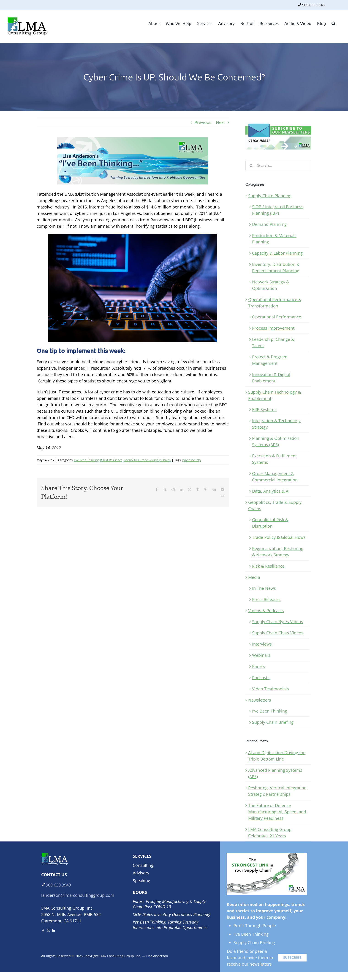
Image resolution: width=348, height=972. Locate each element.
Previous (203, 122)
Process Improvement (273, 328)
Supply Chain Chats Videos (277, 633)
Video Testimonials (270, 689)
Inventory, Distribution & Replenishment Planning (275, 267)
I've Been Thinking (86, 460)
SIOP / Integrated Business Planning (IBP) (277, 210)
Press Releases (266, 599)
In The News (264, 588)
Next (220, 122)
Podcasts (260, 677)
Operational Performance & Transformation (274, 303)
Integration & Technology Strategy (276, 424)
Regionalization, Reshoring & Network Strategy (277, 552)
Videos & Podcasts (266, 610)
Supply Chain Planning (269, 195)
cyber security (191, 460)
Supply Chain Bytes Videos (277, 621)
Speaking (141, 880)
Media (254, 577)
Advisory (141, 873)
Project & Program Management (270, 360)
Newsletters (259, 700)
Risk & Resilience (111, 460)
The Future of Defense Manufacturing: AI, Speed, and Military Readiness (277, 812)
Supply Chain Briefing (273, 722)
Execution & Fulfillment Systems (274, 459)
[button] (333, 23)
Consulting (143, 865)
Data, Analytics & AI (270, 491)
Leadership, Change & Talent (273, 342)
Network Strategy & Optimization (270, 285)
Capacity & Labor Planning (277, 253)
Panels (258, 666)
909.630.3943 (313, 5)
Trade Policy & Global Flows (279, 537)
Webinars (261, 655)
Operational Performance (276, 317)
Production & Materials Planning (274, 239)
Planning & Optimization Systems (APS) (275, 441)
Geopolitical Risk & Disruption (270, 523)
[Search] (251, 165)
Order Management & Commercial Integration (275, 477)
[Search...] (278, 165)
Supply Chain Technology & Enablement (274, 395)
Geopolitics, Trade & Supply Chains (147, 460)
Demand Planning (269, 224)
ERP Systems (264, 409)
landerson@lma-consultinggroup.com (77, 895)
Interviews (262, 644)
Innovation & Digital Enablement (271, 378)
